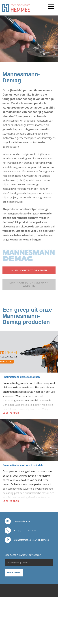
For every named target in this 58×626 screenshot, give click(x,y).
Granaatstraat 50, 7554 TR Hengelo (31, 539)
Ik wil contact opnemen (29, 270)
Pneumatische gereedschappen (21, 377)
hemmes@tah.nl (22, 521)
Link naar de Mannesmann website (29, 284)
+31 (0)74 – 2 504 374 (25, 530)
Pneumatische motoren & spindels (23, 465)
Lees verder (11, 413)
